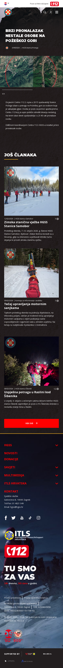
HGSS (8, 445)
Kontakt (11, 491)
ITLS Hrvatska (15, 483)
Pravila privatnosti (12, 597)
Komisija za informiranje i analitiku (28, 300)
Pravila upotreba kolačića (36, 597)
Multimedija (14, 475)
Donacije (11, 459)
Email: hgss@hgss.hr (13, 507)
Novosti (10, 453)
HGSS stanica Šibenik (23, 389)
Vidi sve (31, 423)
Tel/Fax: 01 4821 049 (14, 503)
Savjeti (9, 467)
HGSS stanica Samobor (24, 219)
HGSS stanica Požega (30, 48)
